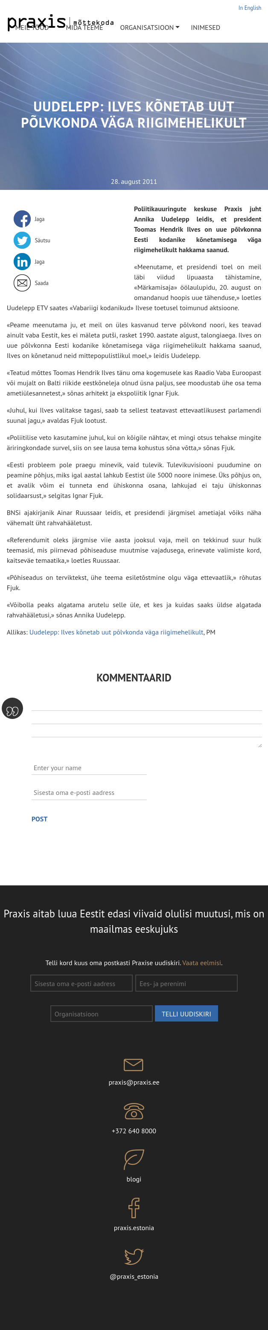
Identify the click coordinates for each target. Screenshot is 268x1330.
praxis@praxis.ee (134, 1070)
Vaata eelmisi (201, 962)
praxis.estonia (134, 1215)
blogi (134, 1167)
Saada (42, 282)
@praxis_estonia (134, 1263)
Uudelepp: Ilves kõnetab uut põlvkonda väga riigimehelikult (116, 632)
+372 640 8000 (134, 1118)
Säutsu (42, 240)
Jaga (40, 218)
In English (250, 7)
